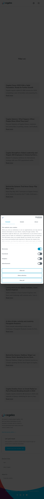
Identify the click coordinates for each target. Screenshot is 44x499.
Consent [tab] (7, 221)
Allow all (22, 270)
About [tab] (36, 221)
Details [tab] (22, 221)
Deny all (22, 280)
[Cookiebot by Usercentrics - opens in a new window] (35, 217)
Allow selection (22, 275)
